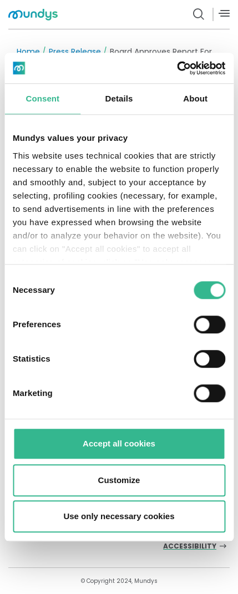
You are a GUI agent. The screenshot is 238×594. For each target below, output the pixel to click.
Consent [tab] (42, 98)
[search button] (199, 14)
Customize (119, 480)
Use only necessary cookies (118, 516)
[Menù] (224, 13)
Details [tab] (119, 98)
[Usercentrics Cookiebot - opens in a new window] (176, 68)
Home (28, 51)
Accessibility (189, 546)
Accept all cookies (119, 443)
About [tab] (195, 98)
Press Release (75, 51)
